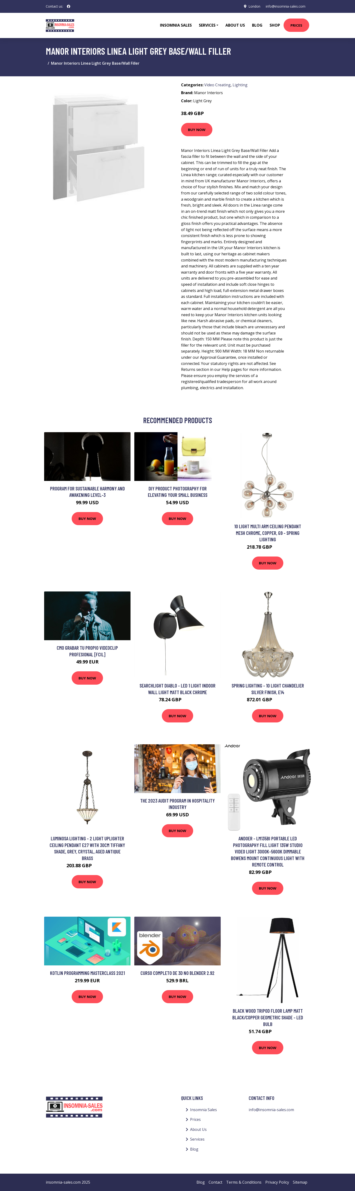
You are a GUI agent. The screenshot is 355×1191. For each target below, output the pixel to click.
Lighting (240, 84)
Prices (296, 25)
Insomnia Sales (176, 25)
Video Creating (217, 84)
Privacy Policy (277, 1182)
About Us (235, 25)
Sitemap (300, 1182)
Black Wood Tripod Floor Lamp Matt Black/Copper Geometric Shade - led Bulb (267, 1017)
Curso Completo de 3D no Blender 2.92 (177, 973)
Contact (215, 1182)
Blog (257, 25)
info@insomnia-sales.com (285, 6)
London (254, 6)
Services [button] (207, 25)
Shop (275, 25)
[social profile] (68, 6)
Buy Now (197, 129)
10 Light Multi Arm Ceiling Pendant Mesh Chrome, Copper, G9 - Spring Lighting (267, 532)
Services (197, 1139)
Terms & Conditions (244, 1182)
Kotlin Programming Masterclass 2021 (87, 973)
